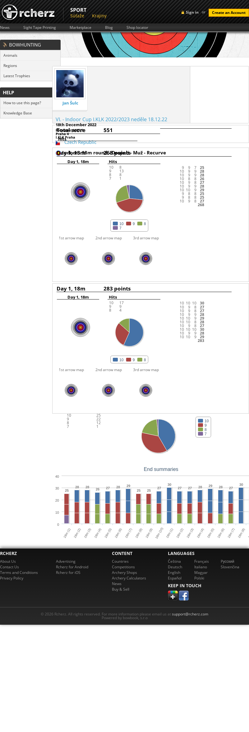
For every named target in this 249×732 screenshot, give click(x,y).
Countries (120, 561)
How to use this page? (22, 102)
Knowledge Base (17, 113)
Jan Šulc (70, 103)
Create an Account (229, 12)
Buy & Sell (120, 589)
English (174, 572)
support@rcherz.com (190, 614)
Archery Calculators (129, 578)
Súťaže (77, 16)
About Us (8, 561)
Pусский (227, 561)
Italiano (200, 567)
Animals (10, 55)
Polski (199, 578)
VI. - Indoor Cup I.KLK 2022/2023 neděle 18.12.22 (111, 119)
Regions (10, 65)
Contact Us (9, 567)
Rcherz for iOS (68, 572)
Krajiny (99, 16)
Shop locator (137, 27)
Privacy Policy (11, 578)
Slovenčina (230, 567)
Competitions (123, 567)
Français (201, 561)
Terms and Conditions (19, 572)
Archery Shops (124, 572)
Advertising (66, 561)
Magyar (201, 572)
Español (175, 578)
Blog (109, 27)
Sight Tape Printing (39, 27)
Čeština (174, 561)
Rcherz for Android (72, 567)
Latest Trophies (16, 75)
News (5, 27)
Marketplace (80, 27)
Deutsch (175, 567)
